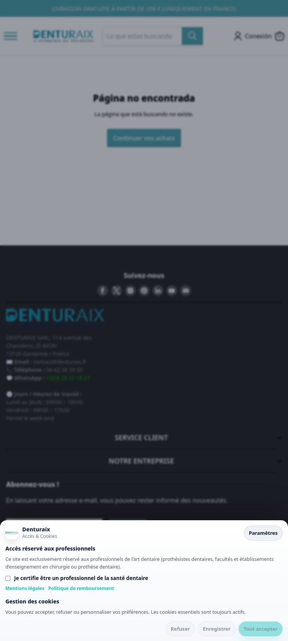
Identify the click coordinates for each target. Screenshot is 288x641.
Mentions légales (24, 588)
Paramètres (263, 532)
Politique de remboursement (81, 588)
